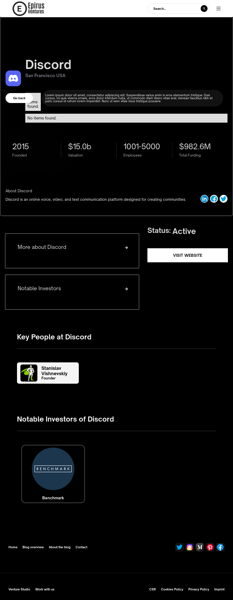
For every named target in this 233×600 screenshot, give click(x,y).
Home (12, 547)
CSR (152, 589)
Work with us (44, 589)
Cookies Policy (172, 589)
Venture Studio (19, 589)
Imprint (219, 589)
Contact (81, 547)
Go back (19, 98)
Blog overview (33, 547)
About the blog (60, 547)
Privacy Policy (198, 589)
